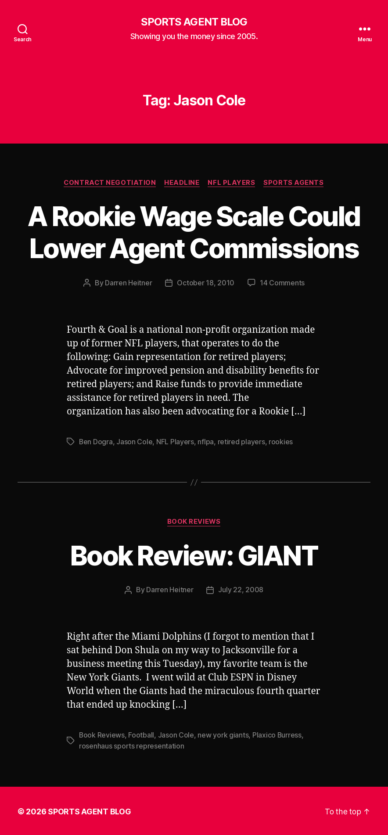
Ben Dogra (96, 441)
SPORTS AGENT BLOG (194, 22)
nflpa (206, 441)
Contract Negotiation (109, 183)
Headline (182, 183)
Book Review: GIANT (194, 555)
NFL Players (232, 183)
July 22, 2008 (240, 589)
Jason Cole (135, 441)
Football (141, 734)
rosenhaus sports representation (131, 745)
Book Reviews (194, 521)
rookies (281, 441)
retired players (241, 441)
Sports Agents (295, 183)
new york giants (223, 734)
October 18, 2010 (205, 283)
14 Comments (282, 283)
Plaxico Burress (277, 734)
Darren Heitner (128, 283)
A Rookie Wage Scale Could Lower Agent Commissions (194, 232)
